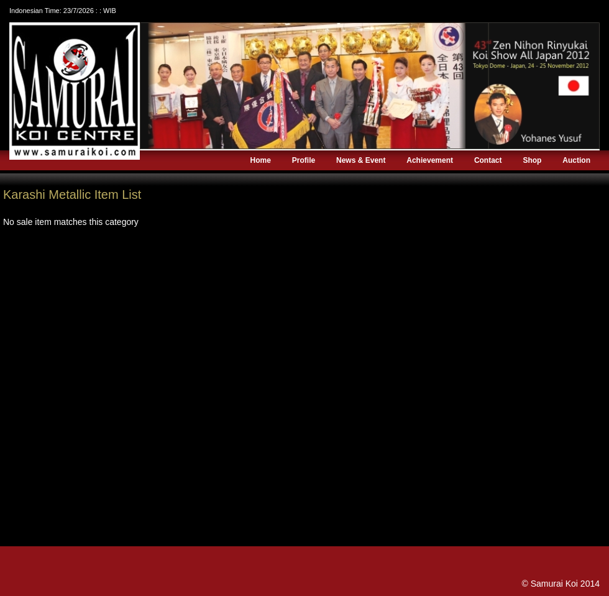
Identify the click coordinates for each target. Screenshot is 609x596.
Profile (303, 160)
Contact (488, 160)
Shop (532, 160)
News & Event (360, 160)
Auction (576, 160)
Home (260, 160)
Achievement (429, 160)
